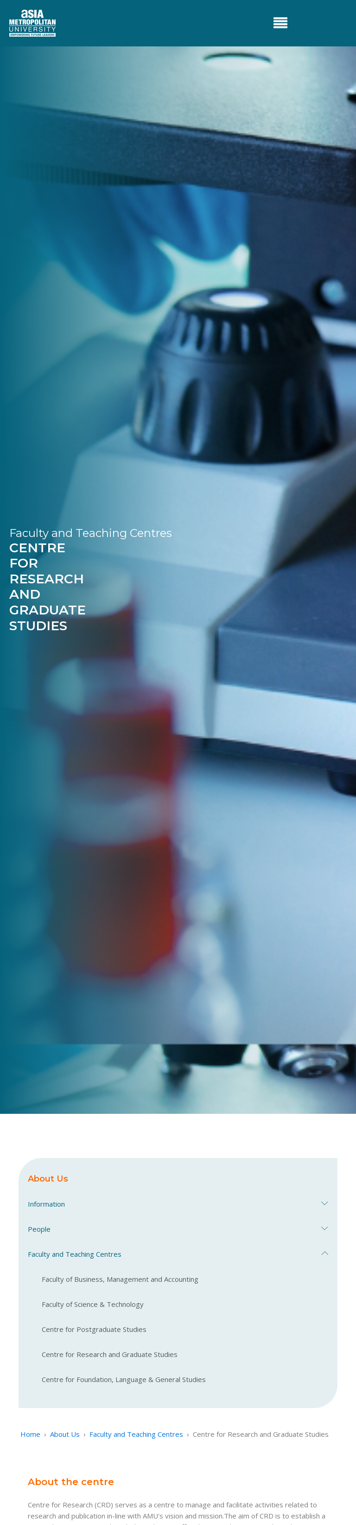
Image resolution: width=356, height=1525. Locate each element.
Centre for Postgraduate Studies (94, 1329)
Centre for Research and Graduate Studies (110, 1354)
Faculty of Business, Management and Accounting (120, 1279)
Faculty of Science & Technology (93, 1304)
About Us (65, 1434)
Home (30, 1434)
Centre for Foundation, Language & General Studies (124, 1379)
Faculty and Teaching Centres (178, 1254)
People (178, 1229)
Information (178, 1203)
